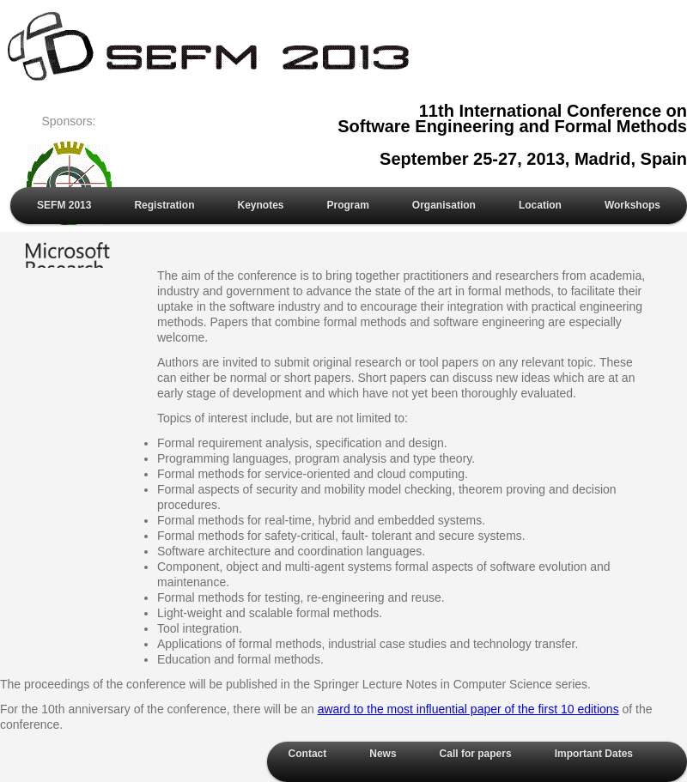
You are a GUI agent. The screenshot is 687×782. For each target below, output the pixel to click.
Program (348, 205)
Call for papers (476, 754)
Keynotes (260, 205)
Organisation (444, 205)
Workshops (632, 205)
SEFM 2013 (64, 205)
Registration (164, 205)
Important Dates (594, 754)
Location (540, 205)
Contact (308, 754)
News (382, 754)
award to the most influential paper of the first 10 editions (468, 709)
